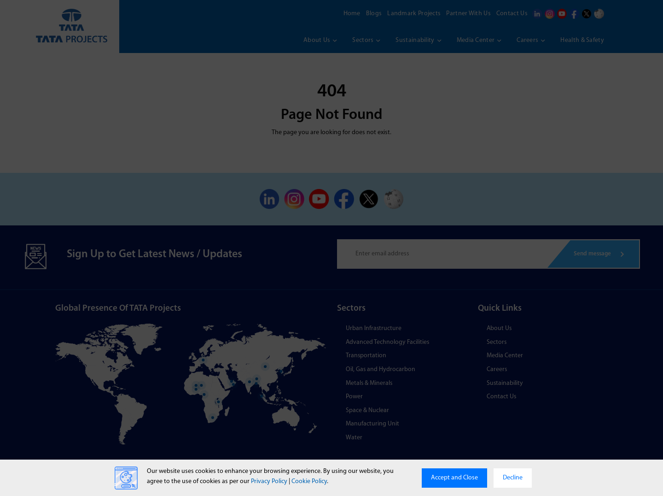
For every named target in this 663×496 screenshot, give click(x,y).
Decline (513, 477)
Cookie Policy (309, 481)
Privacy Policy (269, 481)
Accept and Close (454, 477)
